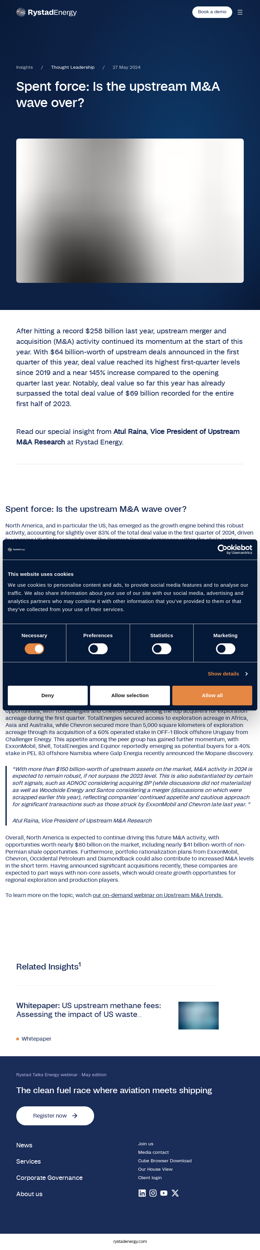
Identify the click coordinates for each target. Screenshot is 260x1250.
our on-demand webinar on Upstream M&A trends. (158, 895)
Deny (47, 695)
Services (28, 1162)
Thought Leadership (72, 67)
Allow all (212, 695)
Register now (55, 1116)
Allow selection (130, 695)
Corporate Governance (49, 1178)
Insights (24, 67)
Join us (145, 1144)
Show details (223, 673)
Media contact (153, 1152)
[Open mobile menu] (240, 12)
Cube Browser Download (165, 1161)
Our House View (155, 1169)
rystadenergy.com (130, 1242)
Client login (150, 1178)
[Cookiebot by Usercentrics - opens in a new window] (222, 549)
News (24, 1145)
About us (29, 1194)
